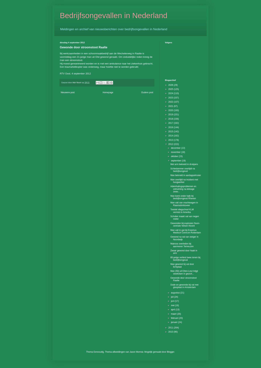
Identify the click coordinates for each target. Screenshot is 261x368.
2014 (171, 135)
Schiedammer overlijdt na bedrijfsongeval (182, 169)
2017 (171, 123)
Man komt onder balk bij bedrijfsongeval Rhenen (183, 197)
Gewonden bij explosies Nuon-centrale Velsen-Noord (185, 224)
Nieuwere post (68, 92)
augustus (175, 292)
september (176, 160)
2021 (171, 106)
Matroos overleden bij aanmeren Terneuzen (182, 245)
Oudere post (147, 92)
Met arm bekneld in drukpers (184, 164)
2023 (171, 97)
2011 (171, 327)
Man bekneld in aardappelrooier (185, 175)
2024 (171, 93)
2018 (171, 119)
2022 (171, 102)
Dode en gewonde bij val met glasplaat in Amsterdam (184, 286)
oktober (175, 156)
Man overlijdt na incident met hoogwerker (184, 180)
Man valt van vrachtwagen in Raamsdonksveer (184, 203)
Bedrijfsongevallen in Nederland (113, 15)
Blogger (170, 352)
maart (174, 314)
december (176, 148)
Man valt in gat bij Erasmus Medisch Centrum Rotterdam (185, 231)
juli (172, 297)
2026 (171, 85)
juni (173, 301)
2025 (171, 89)
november (176, 152)
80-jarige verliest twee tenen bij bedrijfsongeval (185, 258)
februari (175, 318)
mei (173, 305)
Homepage (108, 92)
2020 (171, 110)
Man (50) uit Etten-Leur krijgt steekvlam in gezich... (184, 272)
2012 (171, 144)
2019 (171, 114)
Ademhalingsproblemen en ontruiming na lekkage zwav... (183, 189)
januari (174, 322)
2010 (171, 332)
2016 (171, 127)
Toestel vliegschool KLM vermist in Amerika (182, 210)
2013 (171, 140)
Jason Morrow (136, 352)
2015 (171, 131)
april (173, 309)
